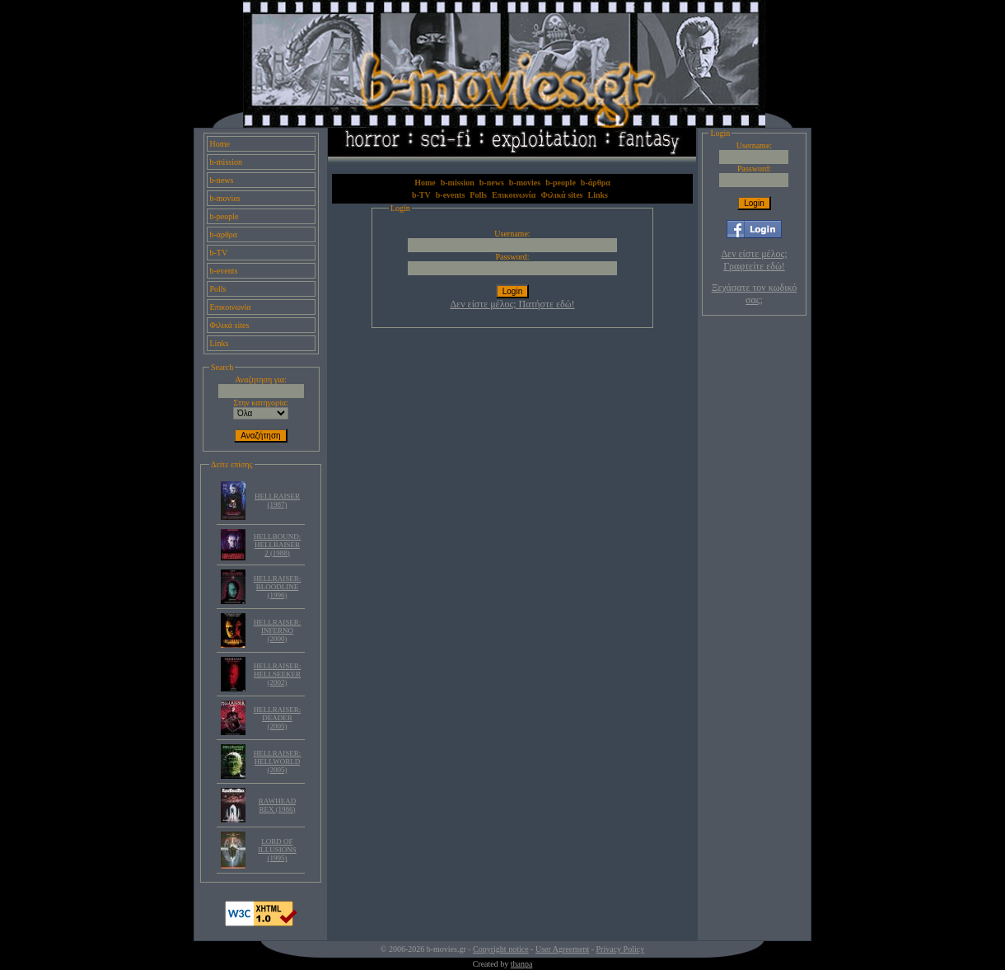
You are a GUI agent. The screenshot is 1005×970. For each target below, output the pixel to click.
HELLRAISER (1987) (277, 500)
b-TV (219, 252)
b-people (224, 216)
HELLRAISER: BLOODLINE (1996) (278, 586)
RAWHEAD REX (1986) (277, 805)
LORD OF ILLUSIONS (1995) (277, 849)
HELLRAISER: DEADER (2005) (278, 717)
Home (220, 143)
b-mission (226, 161)
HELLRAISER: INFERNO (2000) (278, 630)
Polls (218, 288)
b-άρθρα (224, 234)
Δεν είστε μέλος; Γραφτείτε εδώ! (754, 260)
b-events (224, 270)
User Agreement (562, 949)
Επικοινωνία (230, 307)
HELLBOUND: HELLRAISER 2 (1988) (278, 544)
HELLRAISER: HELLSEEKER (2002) (278, 674)
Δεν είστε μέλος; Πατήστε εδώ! (512, 304)
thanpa (522, 963)
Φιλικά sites (230, 325)
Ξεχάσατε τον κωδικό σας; (754, 294)
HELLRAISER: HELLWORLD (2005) (278, 761)
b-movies (225, 198)
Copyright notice (501, 949)
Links (219, 343)
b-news (222, 180)
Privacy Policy (620, 949)
